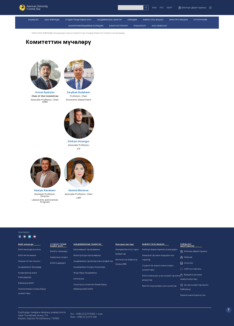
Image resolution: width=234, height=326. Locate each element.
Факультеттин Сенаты (29, 261)
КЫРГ (169, 7)
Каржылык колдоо (59, 257)
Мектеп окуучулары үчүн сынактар (159, 285)
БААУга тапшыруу (58, 251)
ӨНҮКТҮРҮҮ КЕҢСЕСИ (178, 19)
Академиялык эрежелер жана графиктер (93, 261)
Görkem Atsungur (78, 141)
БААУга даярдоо (58, 262)
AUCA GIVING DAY (159, 25)
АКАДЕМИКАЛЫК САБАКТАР (109, 19)
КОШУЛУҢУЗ (140, 25)
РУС (162, 7)
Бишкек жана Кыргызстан (192, 295)
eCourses (186, 262)
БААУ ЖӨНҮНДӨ (52, 19)
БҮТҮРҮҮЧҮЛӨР (200, 19)
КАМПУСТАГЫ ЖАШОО (153, 19)
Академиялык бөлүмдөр (29, 267)
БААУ (34, 33)
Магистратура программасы (87, 255)
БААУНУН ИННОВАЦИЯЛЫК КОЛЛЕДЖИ (86, 25)
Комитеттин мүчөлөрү (114, 33)
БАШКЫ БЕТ (33, 19)
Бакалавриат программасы (87, 249)
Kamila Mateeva (79, 190)
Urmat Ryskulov (45, 92)
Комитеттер (79, 33)
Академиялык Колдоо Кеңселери (89, 267)
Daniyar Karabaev (45, 190)
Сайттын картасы (190, 268)
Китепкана (79, 278)
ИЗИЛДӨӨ (132, 19)
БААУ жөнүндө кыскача (29, 249)
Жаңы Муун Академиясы (85, 272)
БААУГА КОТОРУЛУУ (118, 25)
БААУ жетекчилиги (27, 255)
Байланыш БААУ (26, 283)
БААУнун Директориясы (193, 251)
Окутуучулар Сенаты (62, 33)
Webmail (186, 257)
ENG (154, 7)
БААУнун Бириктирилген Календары (159, 249)
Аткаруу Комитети (94, 33)
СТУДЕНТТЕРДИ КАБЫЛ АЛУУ (78, 19)
